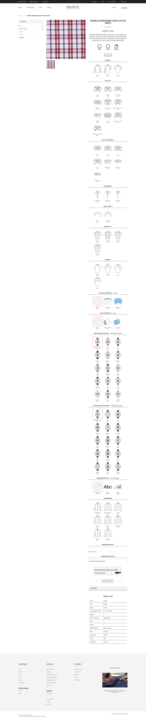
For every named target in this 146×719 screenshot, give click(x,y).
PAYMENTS (48, 672)
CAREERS (76, 680)
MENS (20, 7)
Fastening (108, 186)
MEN (31, 26)
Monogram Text (108, 544)
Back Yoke (108, 206)
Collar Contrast (106, 293)
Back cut (108, 226)
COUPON (48, 701)
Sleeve (108, 60)
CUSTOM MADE (30, 7)
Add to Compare (120, 581)
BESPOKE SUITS (50, 669)
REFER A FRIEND (50, 699)
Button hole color (102, 333)
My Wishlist (35, 1)
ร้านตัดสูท (125, 713)
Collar (108, 80)
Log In (45, 1)
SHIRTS (22, 37)
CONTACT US (49, 685)
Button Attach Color (101, 405)
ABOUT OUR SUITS (78, 669)
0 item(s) (113, 1)
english (94, 1)
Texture (108, 49)
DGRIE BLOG (124, 7)
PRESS (75, 677)
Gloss (99, 49)
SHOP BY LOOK (77, 672)
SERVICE (49, 7)
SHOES (20, 680)
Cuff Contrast (106, 313)
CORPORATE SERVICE (51, 683)
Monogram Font (103, 478)
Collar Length (108, 140)
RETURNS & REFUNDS (51, 677)
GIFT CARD (48, 704)
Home (20, 15)
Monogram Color (108, 556)
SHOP (40, 7)
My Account (23, 1)
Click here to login (100, 573)
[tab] (107, 588)
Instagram (119, 713)
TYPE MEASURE (49, 693)
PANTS (21, 34)
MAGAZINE (76, 674)
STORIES (114, 7)
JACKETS (20, 672)
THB (103, 1)
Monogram (108, 498)
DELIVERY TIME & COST (51, 674)
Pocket (108, 259)
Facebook (113, 713)
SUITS (21, 31)
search (125, 1)
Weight (116, 49)
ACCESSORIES (22, 683)
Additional (93, 588)
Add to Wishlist (117, 581)
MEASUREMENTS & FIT (51, 680)
